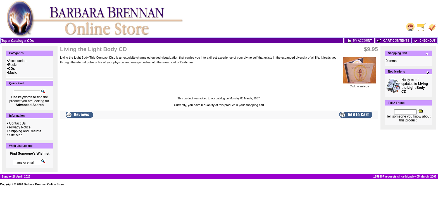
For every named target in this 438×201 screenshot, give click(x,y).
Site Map (15, 135)
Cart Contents (393, 40)
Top (4, 41)
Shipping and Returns (25, 131)
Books (12, 65)
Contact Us (17, 123)
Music (12, 73)
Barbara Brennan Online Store (44, 184)
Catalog (17, 41)
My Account (359, 40)
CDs (30, 41)
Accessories (17, 61)
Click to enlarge (359, 85)
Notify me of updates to (414, 86)
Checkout (424, 40)
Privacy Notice (20, 127)
